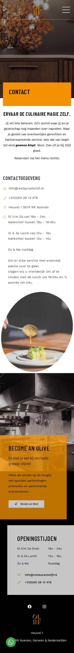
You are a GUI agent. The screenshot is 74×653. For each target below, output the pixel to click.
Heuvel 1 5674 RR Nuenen (29, 212)
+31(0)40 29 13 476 (23, 202)
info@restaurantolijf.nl (26, 193)
